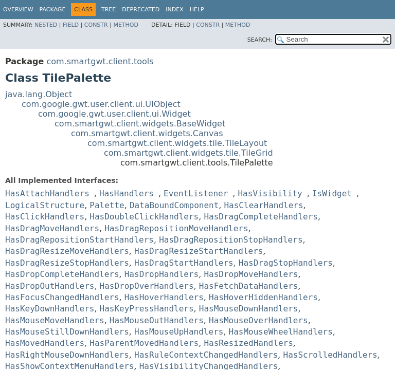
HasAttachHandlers (47, 193)
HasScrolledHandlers (330, 355)
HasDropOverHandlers (147, 286)
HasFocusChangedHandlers (62, 297)
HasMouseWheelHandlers (281, 332)
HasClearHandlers (263, 205)
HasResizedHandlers (248, 343)
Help (197, 9)
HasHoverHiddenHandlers (263, 297)
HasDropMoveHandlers (251, 274)
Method (125, 25)
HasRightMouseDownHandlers (67, 355)
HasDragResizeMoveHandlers (67, 251)
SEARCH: (259, 39)
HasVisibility (270, 193)
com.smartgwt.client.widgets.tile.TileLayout (177, 143)
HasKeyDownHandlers (49, 308)
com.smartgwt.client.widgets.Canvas (147, 133)
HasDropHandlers (161, 274)
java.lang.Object (38, 94)
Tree (108, 9)
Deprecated (140, 9)
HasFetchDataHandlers (248, 286)
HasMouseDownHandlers (248, 308)
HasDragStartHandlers (184, 263)
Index (174, 9)
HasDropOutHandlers (49, 286)
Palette (106, 205)
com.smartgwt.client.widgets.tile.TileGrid (188, 153)
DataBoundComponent (174, 205)
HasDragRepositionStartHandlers (79, 240)
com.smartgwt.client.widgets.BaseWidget (140, 123)
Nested (45, 25)
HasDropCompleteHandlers (62, 274)
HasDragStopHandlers (286, 263)
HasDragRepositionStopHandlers (230, 240)
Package (53, 9)
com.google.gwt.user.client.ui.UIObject (101, 104)
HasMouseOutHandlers (157, 320)
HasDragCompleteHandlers (261, 216)
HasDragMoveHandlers (52, 228)
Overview (18, 9)
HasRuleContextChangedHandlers (206, 355)
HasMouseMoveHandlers (54, 320)
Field (71, 25)
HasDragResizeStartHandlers (198, 251)
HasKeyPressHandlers (147, 308)
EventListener (196, 193)
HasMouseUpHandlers (178, 332)
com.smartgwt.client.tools (99, 61)
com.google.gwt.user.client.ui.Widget (114, 114)
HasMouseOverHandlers (258, 320)
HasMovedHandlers (44, 343)
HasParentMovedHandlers (144, 343)
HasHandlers (126, 193)
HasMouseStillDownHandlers (67, 332)
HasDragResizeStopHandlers (67, 263)
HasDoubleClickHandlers (144, 216)
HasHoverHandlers (164, 297)
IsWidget (332, 193)
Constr (96, 25)
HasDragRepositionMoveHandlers (176, 228)
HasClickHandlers (44, 216)
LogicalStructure (44, 205)
